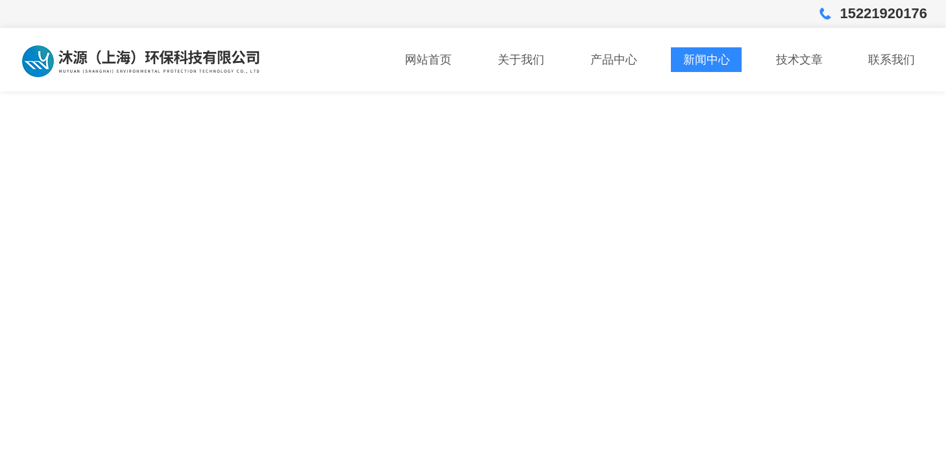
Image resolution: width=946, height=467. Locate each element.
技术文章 (799, 59)
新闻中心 (706, 59)
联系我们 (891, 59)
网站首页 (428, 59)
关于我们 (521, 59)
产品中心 (613, 59)
